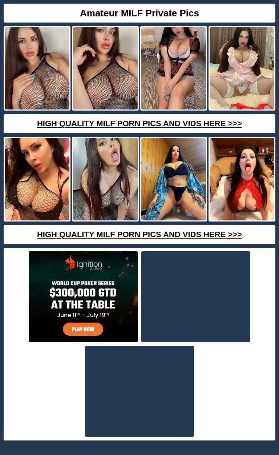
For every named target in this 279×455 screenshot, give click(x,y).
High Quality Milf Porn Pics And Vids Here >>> (139, 123)
